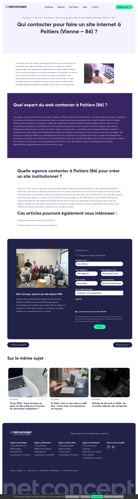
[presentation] (90, 304)
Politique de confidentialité (113, 497)
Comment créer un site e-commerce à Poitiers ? (37, 225)
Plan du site (31, 470)
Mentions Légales (16, 470)
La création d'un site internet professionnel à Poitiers (37, 63)
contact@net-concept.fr (20, 455)
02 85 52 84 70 (40, 452)
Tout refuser (85, 497)
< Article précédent (18, 345)
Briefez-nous (123, 7)
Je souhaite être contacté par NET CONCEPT (91, 312)
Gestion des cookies (70, 470)
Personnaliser (97, 497)
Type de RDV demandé (84, 289)
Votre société (80, 280)
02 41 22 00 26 (16, 452)
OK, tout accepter (72, 497)
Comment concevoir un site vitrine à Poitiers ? (36, 220)
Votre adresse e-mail (108, 270)
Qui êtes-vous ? (82, 260)
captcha (78, 299)
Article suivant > (122, 345)
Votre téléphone (81, 270)
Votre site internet (107, 280)
